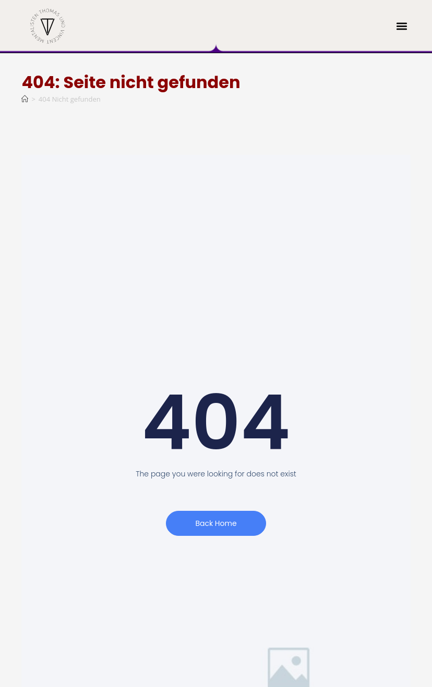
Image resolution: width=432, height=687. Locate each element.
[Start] (24, 99)
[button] (402, 26)
